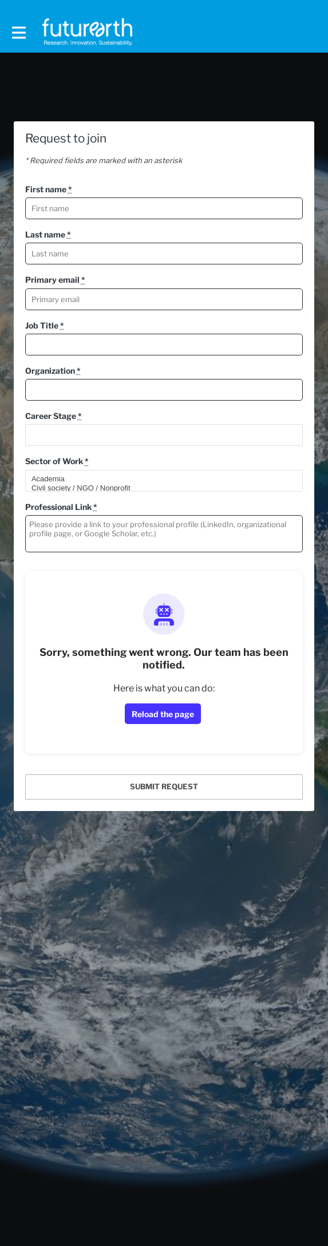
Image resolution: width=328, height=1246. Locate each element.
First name (48, 189)
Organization (53, 370)
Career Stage (53, 416)
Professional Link (61, 507)
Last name (48, 234)
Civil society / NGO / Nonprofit (159, 488)
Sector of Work (57, 461)
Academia (159, 479)
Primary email (55, 279)
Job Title (44, 325)
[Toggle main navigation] (18, 32)
